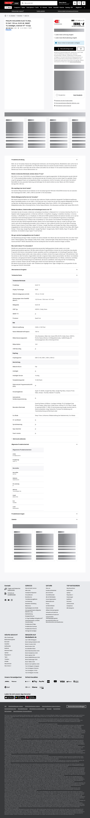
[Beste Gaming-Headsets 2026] (32, 642)
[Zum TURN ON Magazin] (30, 640)
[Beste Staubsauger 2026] (31, 659)
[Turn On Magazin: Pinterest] (31, 668)
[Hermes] (13, 681)
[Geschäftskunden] (50, 595)
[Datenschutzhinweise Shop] (10, 708)
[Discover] (41, 687)
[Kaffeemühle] (8, 646)
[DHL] (7, 681)
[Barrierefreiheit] (56, 708)
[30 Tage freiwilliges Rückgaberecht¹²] (34, 618)
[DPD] (7, 687)
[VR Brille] (6, 661)
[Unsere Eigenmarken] (51, 599)
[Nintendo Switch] (8, 650)
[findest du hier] (11, 590)
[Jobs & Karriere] (49, 592)
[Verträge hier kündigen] (30, 631)
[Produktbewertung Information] (18, 28)
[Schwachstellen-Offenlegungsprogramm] (55, 617)
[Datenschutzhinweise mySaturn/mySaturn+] (51, 706)
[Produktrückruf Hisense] (31, 628)
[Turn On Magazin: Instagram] (32, 666)
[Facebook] (6, 600)
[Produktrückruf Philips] (30, 624)
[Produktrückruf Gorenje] (31, 626)
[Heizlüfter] (7, 644)
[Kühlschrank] (70, 590)
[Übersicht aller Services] (31, 588)
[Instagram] (12, 600)
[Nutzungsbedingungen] (23, 708)
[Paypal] (41, 681)
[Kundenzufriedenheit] (51, 590)
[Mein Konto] (75, 3)
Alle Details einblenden (18, 439)
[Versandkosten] (29, 595)
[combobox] (40, 3)
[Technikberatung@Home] (31, 599)
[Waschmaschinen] (71, 588)
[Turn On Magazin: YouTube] (31, 672)
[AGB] (5, 706)
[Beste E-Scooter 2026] (30, 644)
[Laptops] (69, 592)
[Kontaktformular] (12, 594)
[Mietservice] (28, 606)
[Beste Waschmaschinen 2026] (32, 651)
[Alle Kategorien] (70, 608)
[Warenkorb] (83, 3)
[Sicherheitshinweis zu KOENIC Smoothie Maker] (34, 621)
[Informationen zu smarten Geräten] (37, 708)
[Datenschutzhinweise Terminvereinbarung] (22, 711)
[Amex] (48, 681)
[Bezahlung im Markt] (75, 681)
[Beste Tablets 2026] (30, 661)
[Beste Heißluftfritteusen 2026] (32, 657)
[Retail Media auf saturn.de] (52, 614)
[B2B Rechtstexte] (8, 711)
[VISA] (62, 681)
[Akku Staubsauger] (9, 637)
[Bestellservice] (28, 597)
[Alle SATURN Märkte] (50, 597)
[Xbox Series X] (8, 666)
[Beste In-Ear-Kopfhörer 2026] (32, 664)
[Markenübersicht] (50, 601)
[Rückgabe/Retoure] (29, 616)
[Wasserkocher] (8, 663)
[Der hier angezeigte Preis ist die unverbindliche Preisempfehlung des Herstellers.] (83, 20)
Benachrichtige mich (65, 49)
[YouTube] (9, 600)
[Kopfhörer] (69, 599)
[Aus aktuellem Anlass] (30, 648)
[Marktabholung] (29, 614)
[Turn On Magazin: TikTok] (31, 670)
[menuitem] (19, 7)
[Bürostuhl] (7, 642)
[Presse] (47, 603)
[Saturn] (12, 3)
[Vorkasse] (69, 681)
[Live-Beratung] (28, 601)
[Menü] (8, 7)
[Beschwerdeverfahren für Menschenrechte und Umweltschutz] (55, 621)
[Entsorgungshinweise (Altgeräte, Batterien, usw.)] (34, 611)
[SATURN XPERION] (50, 606)
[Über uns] (48, 588)
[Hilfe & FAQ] (27, 590)
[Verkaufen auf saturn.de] (52, 612)
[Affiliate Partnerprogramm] (52, 610)
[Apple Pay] (34, 681)
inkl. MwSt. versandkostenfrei (78, 26)
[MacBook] (7, 648)
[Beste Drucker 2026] (30, 646)
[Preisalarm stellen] (79, 3)
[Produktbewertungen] (11, 28)
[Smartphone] (70, 606)
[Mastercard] (55, 681)
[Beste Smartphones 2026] (31, 653)
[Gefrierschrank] (70, 603)
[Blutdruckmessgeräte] (10, 639)
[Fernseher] (69, 601)
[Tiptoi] (6, 657)
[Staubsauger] (70, 597)
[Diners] (27, 687)
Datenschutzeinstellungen (76, 706)
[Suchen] (22, 3)
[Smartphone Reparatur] (30, 592)
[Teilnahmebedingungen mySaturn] (15, 706)
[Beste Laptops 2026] (30, 655)
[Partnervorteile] (49, 608)
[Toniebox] (7, 659)
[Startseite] (6, 16)
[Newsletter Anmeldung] (30, 603)
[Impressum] (49, 708)
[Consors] (27, 681)
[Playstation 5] (70, 595)
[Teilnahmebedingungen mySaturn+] (32, 706)
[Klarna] (34, 687)
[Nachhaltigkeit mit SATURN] (31, 608)
